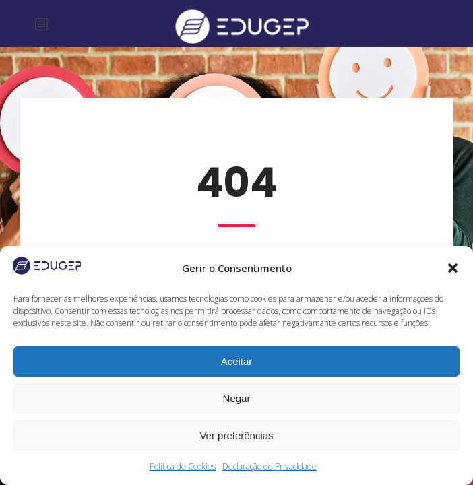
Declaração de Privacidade (269, 466)
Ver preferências (236, 435)
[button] (453, 268)
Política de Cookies (183, 466)
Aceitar (237, 361)
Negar (237, 398)
